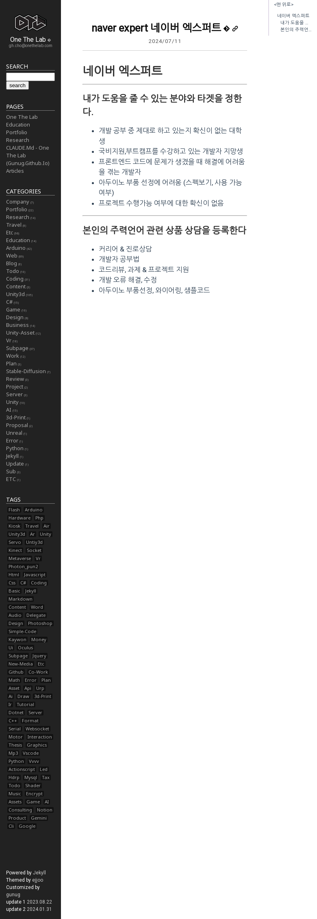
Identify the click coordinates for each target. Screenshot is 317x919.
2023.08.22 (39, 902)
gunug (13, 895)
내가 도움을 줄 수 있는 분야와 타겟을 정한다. (296, 23)
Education (18, 124)
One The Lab (22, 116)
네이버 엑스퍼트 (293, 16)
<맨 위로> (283, 4)
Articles (15, 170)
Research (17, 140)
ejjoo (37, 880)
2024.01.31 (39, 909)
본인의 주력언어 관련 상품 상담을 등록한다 (296, 29)
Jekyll (39, 873)
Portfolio (16, 132)
